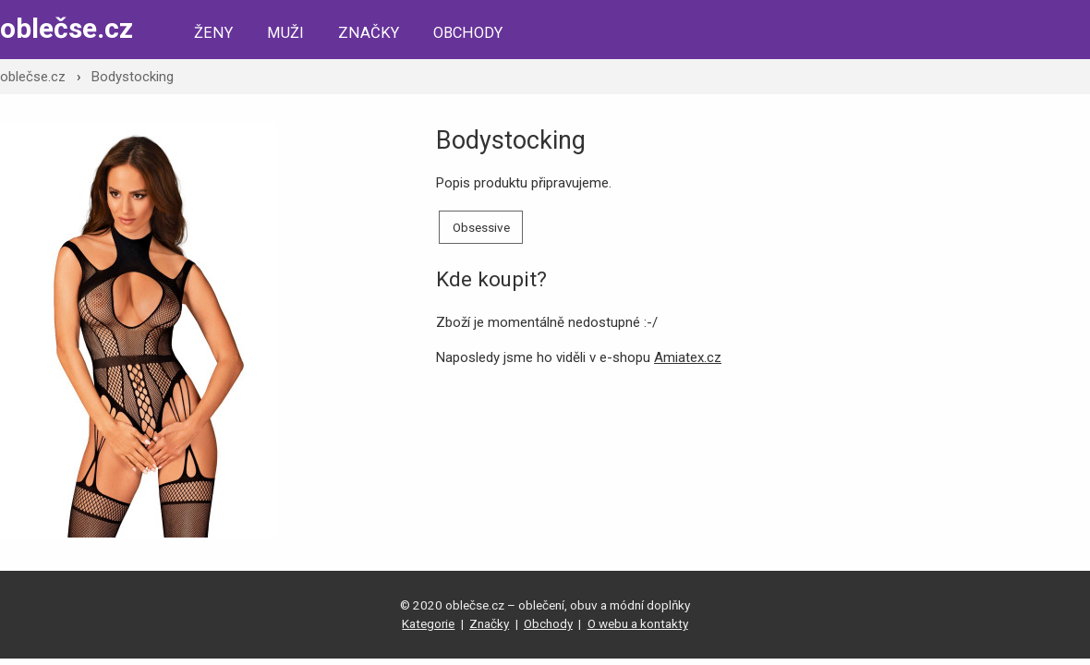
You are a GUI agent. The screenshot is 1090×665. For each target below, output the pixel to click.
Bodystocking (132, 76)
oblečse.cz (66, 28)
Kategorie (428, 623)
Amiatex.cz (687, 357)
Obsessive (481, 227)
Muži (285, 33)
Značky (368, 33)
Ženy (213, 33)
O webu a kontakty (637, 623)
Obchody (468, 33)
